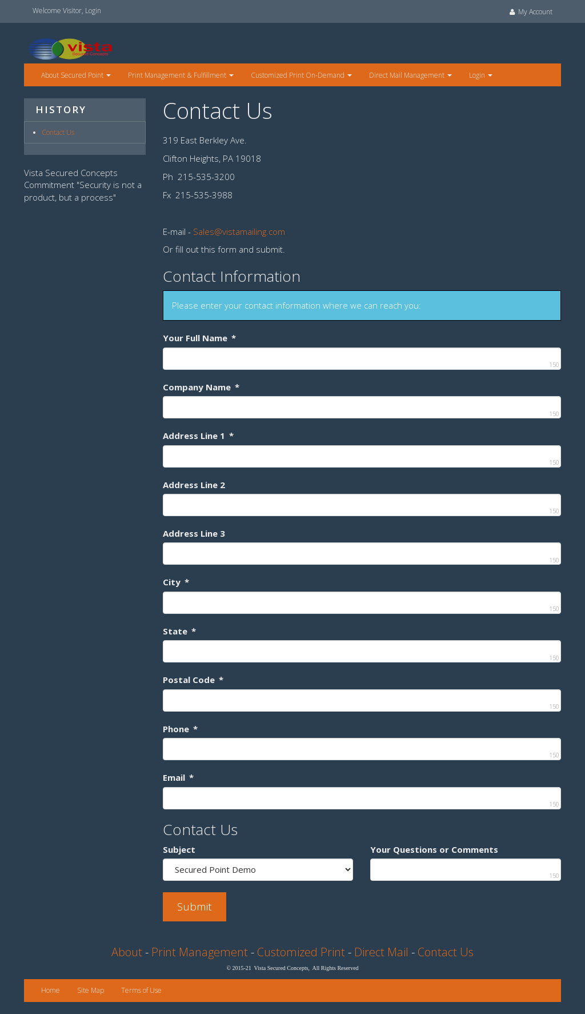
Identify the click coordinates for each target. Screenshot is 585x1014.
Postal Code (193, 679)
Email (178, 777)
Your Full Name (199, 338)
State (179, 631)
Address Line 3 (194, 533)
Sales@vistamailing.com (239, 231)
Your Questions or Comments (434, 849)
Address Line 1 (198, 435)
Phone (180, 728)
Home (50, 990)
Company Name (201, 387)
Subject (179, 849)
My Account (530, 12)
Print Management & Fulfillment (181, 75)
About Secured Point (76, 75)
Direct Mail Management (410, 75)
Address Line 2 (194, 484)
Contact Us (58, 132)
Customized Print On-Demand (301, 75)
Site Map (90, 990)
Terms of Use (141, 990)
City (176, 582)
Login (93, 10)
